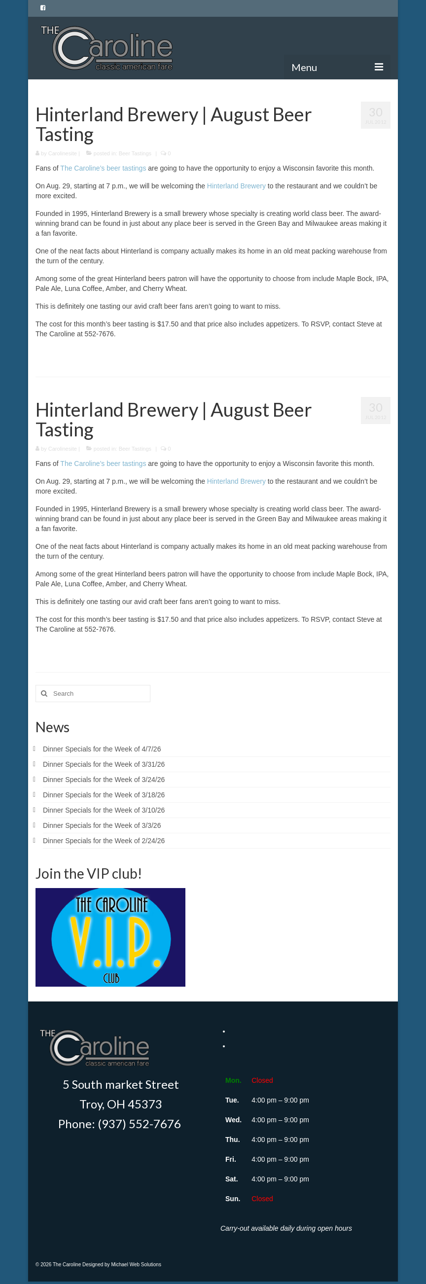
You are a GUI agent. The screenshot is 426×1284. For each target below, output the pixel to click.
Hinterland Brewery (236, 186)
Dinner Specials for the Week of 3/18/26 (104, 795)
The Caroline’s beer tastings (103, 168)
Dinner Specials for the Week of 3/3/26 (102, 825)
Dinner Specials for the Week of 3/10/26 (104, 810)
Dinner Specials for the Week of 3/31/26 (104, 764)
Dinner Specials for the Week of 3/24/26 (104, 780)
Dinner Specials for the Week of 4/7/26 (102, 749)
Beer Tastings (135, 153)
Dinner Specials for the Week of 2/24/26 (104, 841)
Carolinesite (62, 153)
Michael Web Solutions (136, 1264)
